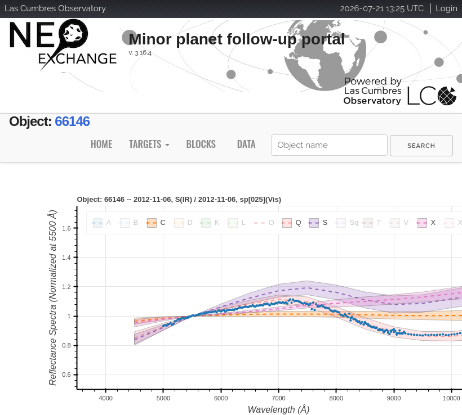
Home (101, 144)
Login (446, 8)
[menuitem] (421, 145)
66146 (72, 121)
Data (246, 144)
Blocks (200, 144)
